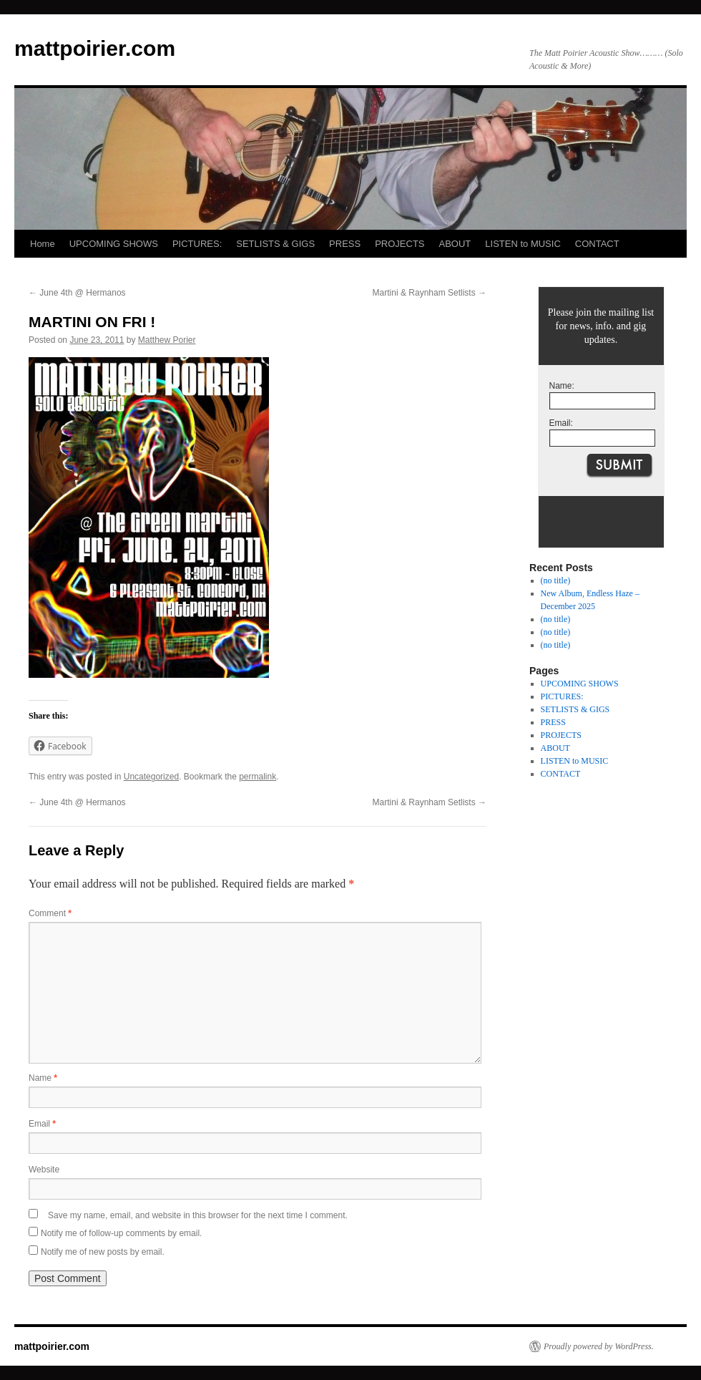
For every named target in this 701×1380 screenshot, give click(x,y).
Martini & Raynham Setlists (429, 293)
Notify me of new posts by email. (103, 1252)
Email (42, 1124)
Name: (561, 386)
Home (42, 243)
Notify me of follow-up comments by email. (121, 1233)
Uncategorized (151, 777)
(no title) (556, 580)
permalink (257, 777)
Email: (561, 423)
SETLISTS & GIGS (275, 243)
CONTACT (597, 243)
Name (43, 1078)
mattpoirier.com (94, 48)
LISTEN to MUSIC (522, 243)
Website (44, 1170)
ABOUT (455, 243)
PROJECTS (399, 243)
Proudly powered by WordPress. (599, 1346)
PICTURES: (197, 243)
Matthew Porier (167, 340)
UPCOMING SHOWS (113, 243)
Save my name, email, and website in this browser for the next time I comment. (198, 1215)
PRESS (345, 243)
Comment (50, 913)
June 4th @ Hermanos (77, 293)
